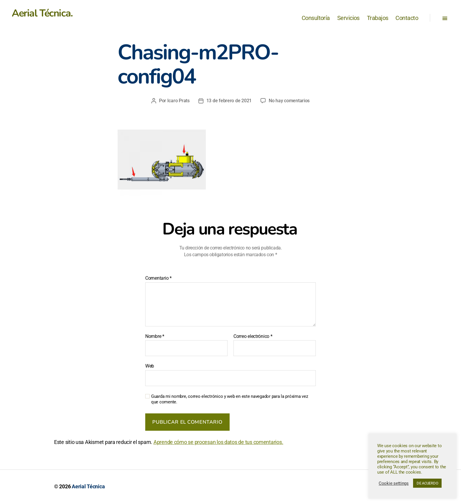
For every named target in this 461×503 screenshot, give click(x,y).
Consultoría (316, 17)
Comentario (158, 278)
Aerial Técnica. (42, 13)
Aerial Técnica (88, 486)
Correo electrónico (253, 336)
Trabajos (377, 17)
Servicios (348, 17)
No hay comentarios (289, 100)
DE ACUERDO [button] (427, 483)
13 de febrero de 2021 (229, 100)
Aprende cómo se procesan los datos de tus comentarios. (218, 442)
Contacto (406, 17)
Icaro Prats (178, 100)
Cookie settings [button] (394, 483)
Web (149, 366)
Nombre (154, 336)
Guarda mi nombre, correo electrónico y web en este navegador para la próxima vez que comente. (229, 399)
